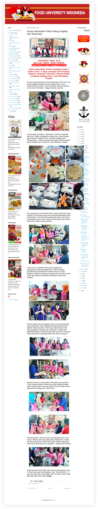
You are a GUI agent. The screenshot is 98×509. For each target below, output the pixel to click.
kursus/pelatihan (34, 483)
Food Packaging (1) (85, 180)
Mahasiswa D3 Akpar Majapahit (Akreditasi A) (85, 164)
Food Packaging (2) (85, 178)
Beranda (50, 488)
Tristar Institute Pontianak (13, 93)
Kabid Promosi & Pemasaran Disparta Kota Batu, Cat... (84, 221)
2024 (80, 132)
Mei (81, 278)
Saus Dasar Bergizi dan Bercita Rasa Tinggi (85, 204)
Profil (11, 65)
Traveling (12, 74)
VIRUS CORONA (14, 108)
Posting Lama (67, 488)
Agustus (82, 271)
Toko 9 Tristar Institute (15, 67)
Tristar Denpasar (14, 78)
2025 (80, 129)
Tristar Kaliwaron (14, 96)
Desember (83, 145)
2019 (80, 143)
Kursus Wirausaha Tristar (84, 153)
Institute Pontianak (14, 52)
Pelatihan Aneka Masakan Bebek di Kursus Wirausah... (84, 158)
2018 (80, 290)
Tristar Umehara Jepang (15, 104)
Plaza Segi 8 (12, 60)
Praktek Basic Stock (85, 261)
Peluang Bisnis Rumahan (83, 232)
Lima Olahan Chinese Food (84, 212)
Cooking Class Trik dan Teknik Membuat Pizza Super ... (84, 238)
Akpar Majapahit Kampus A (14, 33)
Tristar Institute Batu (15, 86)
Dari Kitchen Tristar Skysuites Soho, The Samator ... (85, 265)
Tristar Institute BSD (15, 82)
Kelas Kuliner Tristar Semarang (85, 215)
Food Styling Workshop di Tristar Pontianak (85, 169)
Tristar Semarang (14, 102)
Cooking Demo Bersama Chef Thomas (84, 184)
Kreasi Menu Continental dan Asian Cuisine (84, 198)
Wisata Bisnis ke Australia (14, 110)
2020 (80, 141)
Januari (82, 288)
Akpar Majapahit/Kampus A (15, 36)
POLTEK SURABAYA (15, 62)
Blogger (53, 500)
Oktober (82, 150)
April (81, 281)
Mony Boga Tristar (14, 58)
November (83, 148)
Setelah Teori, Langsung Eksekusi (83, 251)
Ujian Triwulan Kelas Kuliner (84, 208)
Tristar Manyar (13, 98)
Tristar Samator (13, 100)
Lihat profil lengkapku (13, 299)
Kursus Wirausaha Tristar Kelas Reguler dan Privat (84, 245)
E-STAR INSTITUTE (15, 43)
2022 (80, 136)
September (83, 269)
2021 (80, 139)
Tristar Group (13, 80)
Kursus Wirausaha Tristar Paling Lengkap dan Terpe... (84, 256)
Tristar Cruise (13, 76)
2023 (80, 134)
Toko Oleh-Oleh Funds (15, 71)
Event (11, 46)
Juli (81, 274)
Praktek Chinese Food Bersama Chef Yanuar (84, 190)
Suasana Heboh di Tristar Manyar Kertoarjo (84, 174)
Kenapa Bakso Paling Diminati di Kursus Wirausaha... (84, 228)
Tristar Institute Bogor (15, 89)
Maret (82, 283)
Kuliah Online (13, 54)
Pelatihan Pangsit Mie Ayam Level (85, 194)
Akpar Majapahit (14, 30)
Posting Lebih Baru (32, 488)
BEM (11, 40)
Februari (82, 285)
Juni (81, 276)
